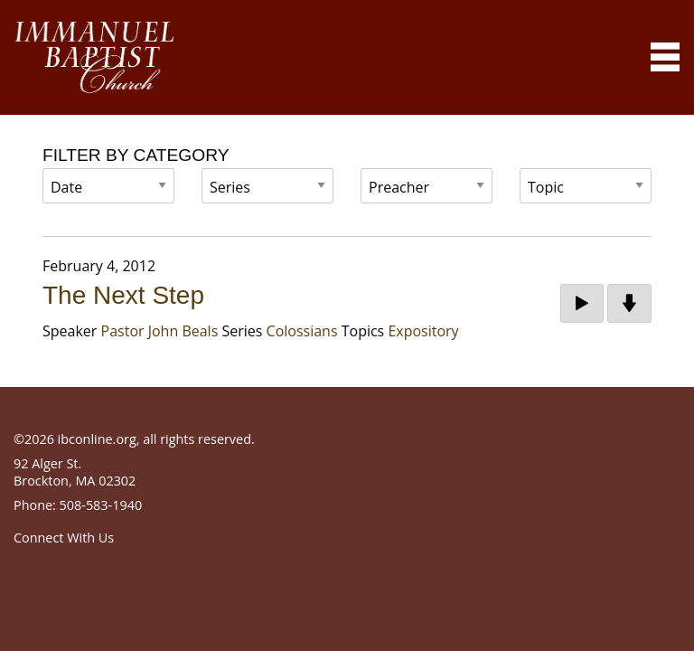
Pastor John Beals (160, 331)
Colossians (302, 331)
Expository (423, 331)
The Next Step (123, 295)
